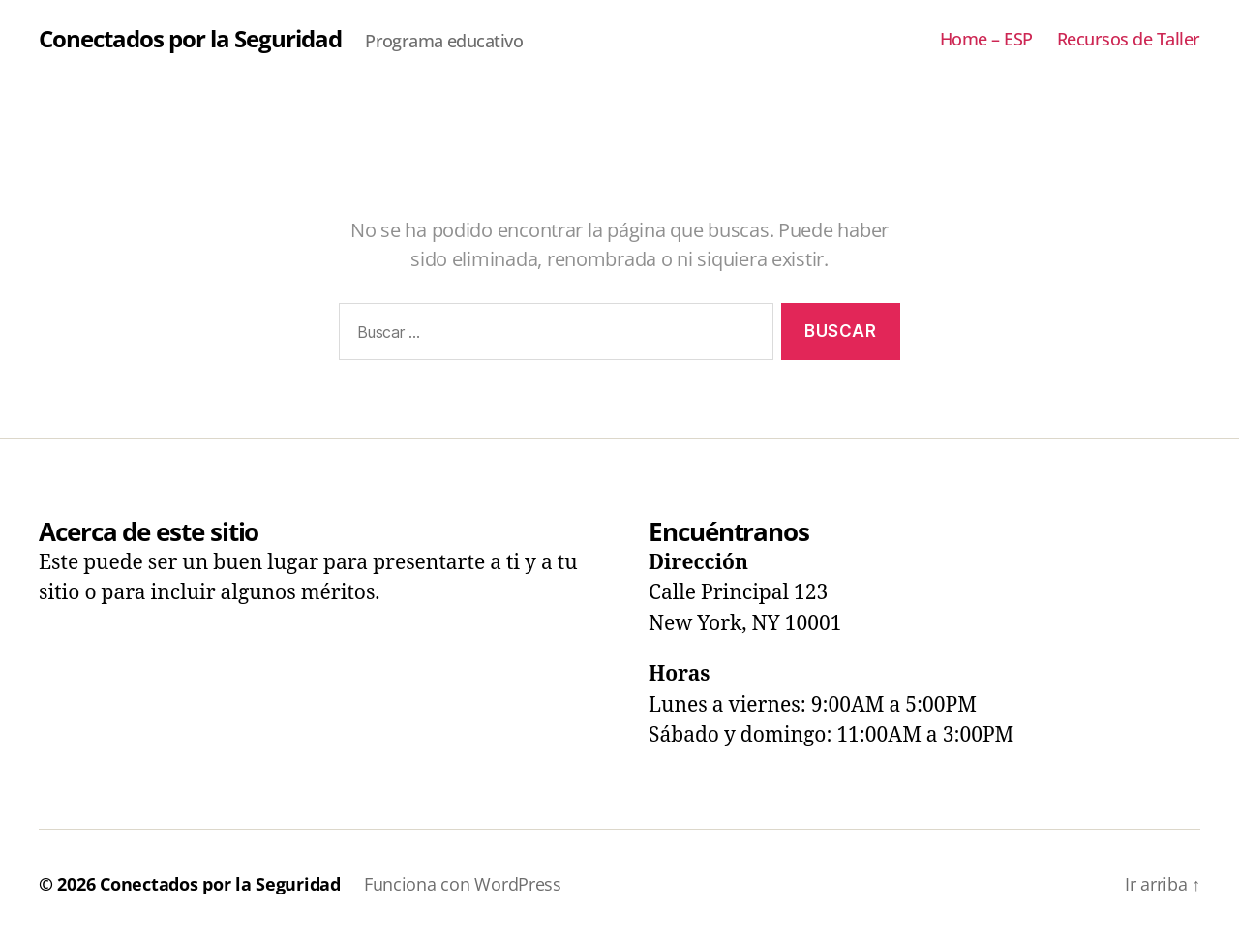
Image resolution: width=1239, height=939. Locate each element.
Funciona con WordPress (462, 883)
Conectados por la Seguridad (190, 38)
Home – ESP (986, 39)
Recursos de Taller (1128, 39)
